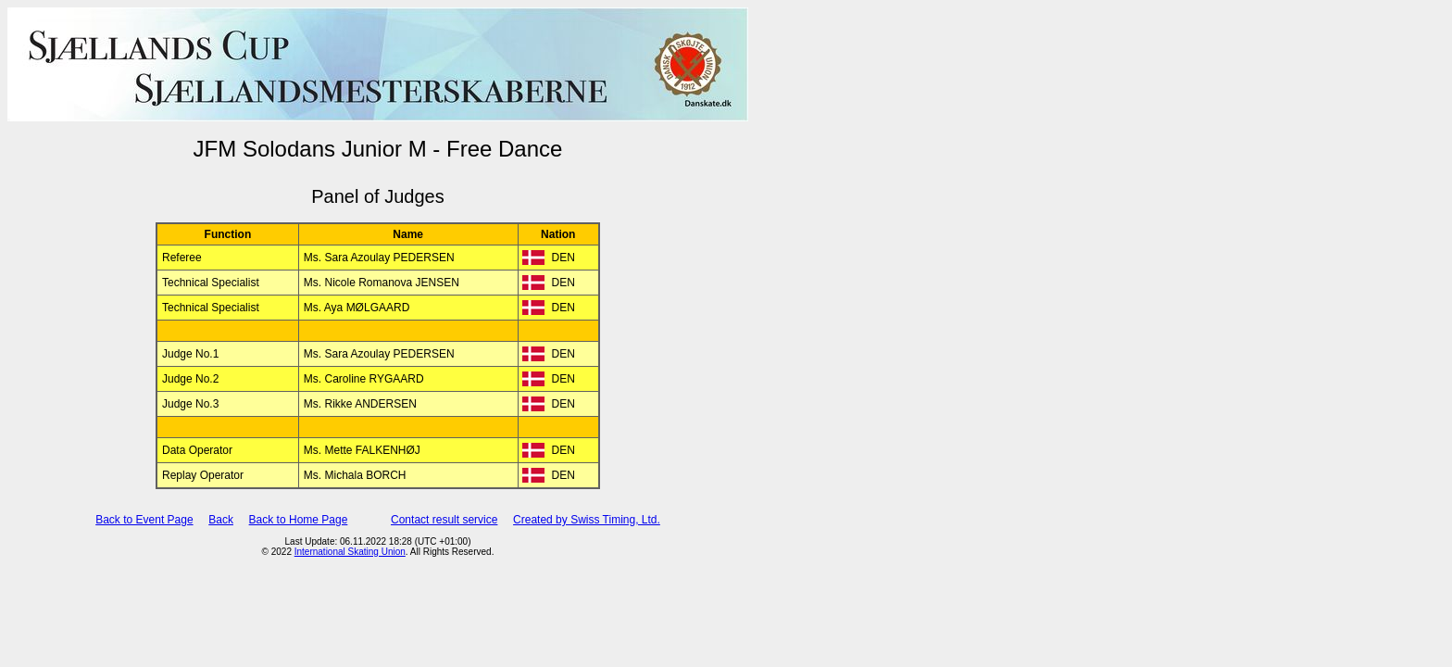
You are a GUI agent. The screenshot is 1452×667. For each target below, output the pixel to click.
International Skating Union (350, 552)
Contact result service (444, 519)
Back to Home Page (298, 519)
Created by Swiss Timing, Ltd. (586, 519)
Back (220, 519)
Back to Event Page (144, 519)
